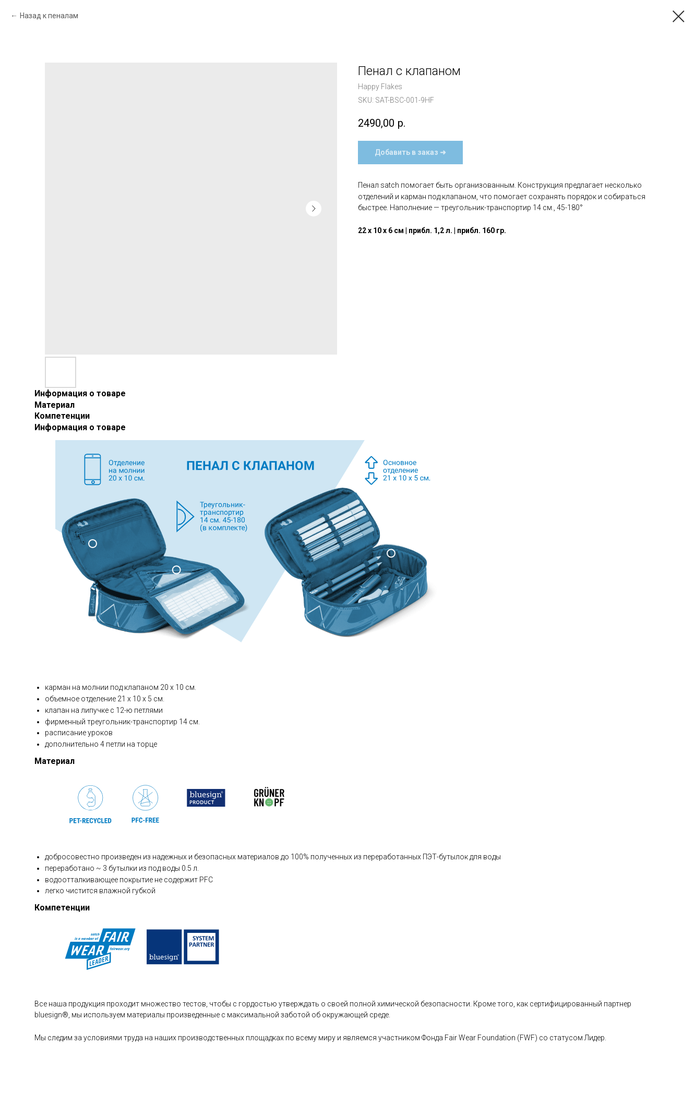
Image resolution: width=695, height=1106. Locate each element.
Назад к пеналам (49, 15)
